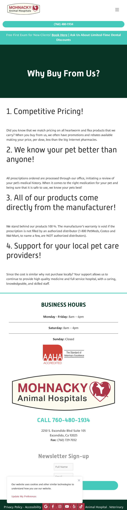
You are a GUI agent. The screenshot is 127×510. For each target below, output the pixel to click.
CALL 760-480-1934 (63, 420)
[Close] (79, 479)
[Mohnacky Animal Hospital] (23, 10)
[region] (45, 490)
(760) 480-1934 (63, 24)
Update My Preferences (24, 496)
